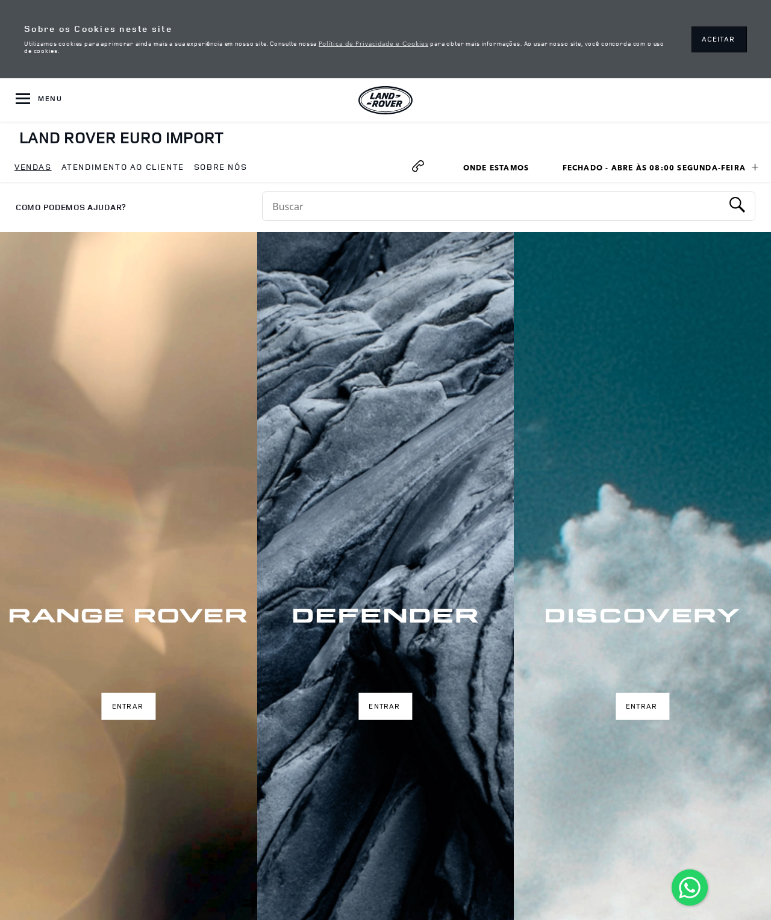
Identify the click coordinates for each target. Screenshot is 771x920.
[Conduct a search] (492, 206)
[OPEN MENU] (39, 100)
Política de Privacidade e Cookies (373, 43)
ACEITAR (718, 39)
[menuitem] (33, 167)
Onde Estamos (502, 169)
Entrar (127, 706)
